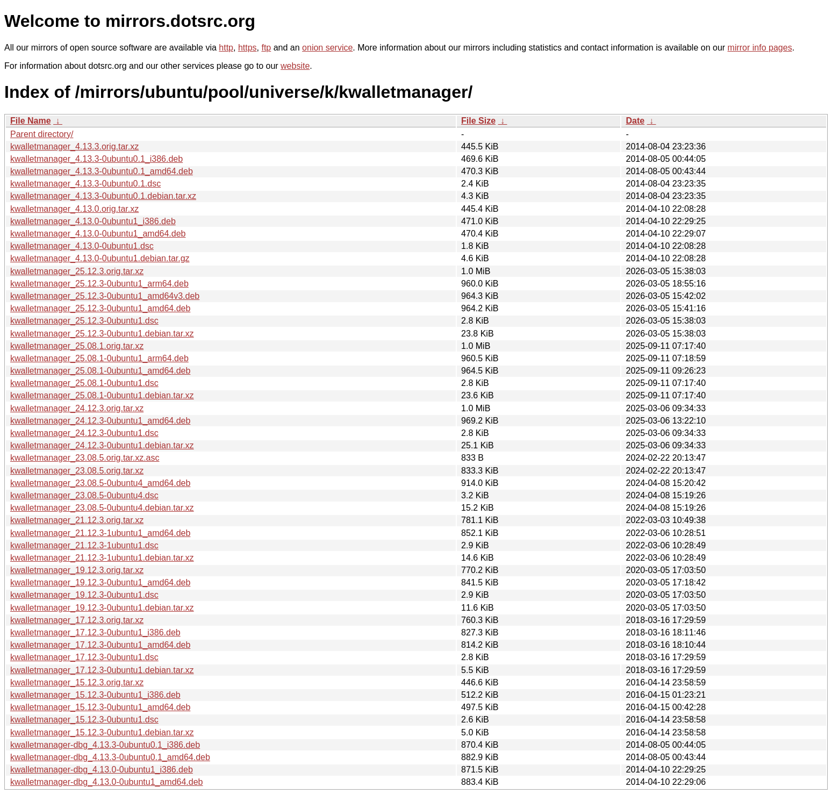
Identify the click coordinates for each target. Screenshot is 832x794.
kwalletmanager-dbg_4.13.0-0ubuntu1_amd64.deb (106, 781)
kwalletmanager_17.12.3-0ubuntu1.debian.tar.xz (102, 670)
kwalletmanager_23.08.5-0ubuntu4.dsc (84, 495)
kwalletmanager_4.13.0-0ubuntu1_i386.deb (93, 221)
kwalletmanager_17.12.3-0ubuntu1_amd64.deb (100, 644)
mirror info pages (760, 47)
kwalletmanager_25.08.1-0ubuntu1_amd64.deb (100, 370)
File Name (30, 120)
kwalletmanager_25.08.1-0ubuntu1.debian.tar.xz (102, 395)
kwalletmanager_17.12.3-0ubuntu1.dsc (84, 657)
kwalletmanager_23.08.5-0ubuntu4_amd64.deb (100, 483)
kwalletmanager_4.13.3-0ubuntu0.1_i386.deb (96, 158)
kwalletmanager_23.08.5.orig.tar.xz (77, 470)
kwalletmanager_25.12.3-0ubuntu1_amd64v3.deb (104, 296)
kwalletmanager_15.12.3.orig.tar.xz (77, 682)
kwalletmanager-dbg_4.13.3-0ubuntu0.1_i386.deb (105, 744)
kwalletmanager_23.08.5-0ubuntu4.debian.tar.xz (102, 507)
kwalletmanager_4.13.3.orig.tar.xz (74, 146)
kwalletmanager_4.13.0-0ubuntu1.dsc (82, 246)
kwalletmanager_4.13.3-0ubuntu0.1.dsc (85, 183)
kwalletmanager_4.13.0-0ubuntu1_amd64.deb (97, 233)
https (247, 47)
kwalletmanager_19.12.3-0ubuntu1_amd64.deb (100, 582)
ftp (266, 47)
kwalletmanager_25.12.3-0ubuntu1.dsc (84, 320)
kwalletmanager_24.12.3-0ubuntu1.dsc (84, 433)
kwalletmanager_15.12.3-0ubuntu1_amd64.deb (100, 707)
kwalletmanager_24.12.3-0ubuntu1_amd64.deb (100, 420)
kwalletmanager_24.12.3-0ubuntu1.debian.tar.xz (102, 445)
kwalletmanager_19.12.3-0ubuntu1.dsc (84, 594)
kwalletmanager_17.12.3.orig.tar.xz (77, 620)
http (226, 47)
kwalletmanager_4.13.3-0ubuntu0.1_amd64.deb (101, 171)
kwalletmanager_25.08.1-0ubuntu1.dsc (84, 383)
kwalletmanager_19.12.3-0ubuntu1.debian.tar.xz (102, 607)
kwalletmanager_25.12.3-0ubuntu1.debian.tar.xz (102, 333)
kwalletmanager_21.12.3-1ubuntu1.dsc (84, 545)
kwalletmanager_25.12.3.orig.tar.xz (77, 271)
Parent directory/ (41, 134)
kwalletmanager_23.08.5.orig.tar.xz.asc (84, 457)
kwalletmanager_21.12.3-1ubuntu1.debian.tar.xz (102, 557)
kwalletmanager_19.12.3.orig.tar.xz (77, 570)
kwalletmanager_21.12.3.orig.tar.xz (77, 520)
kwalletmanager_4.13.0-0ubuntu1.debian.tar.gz (100, 258)
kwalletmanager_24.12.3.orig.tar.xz (77, 408)
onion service (327, 47)
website (295, 65)
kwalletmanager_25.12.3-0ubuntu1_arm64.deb (99, 283)
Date (635, 120)
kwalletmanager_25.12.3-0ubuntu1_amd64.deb (100, 308)
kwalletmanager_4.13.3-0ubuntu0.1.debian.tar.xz (103, 196)
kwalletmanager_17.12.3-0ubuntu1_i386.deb (95, 632)
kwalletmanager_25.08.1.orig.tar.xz (77, 345)
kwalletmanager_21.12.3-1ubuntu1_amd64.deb (100, 533)
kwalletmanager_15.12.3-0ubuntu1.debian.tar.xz (102, 732)
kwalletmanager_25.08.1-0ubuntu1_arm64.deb (99, 358)
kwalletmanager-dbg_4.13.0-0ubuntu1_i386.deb (101, 769)
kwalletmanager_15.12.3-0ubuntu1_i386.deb (95, 694)
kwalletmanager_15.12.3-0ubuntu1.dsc (84, 719)
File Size (478, 120)
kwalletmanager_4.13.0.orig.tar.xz (74, 208)
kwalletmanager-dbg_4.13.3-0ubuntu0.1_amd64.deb (110, 757)
